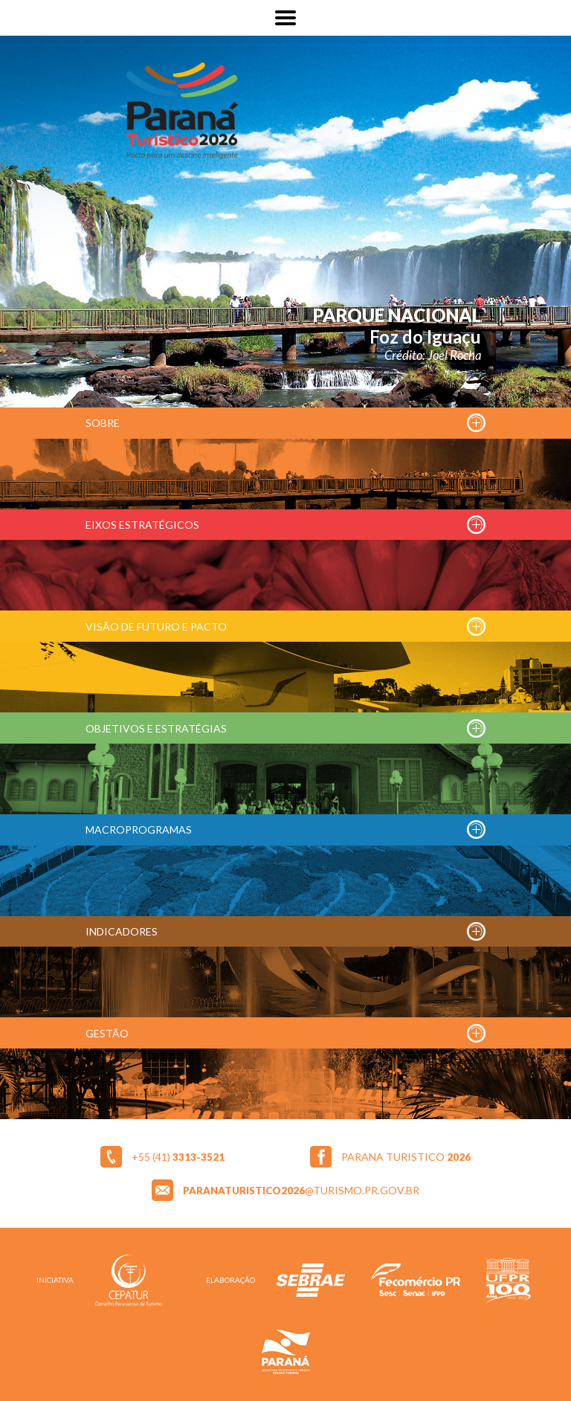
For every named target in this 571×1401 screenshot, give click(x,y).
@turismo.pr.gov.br (301, 1190)
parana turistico (406, 1156)
